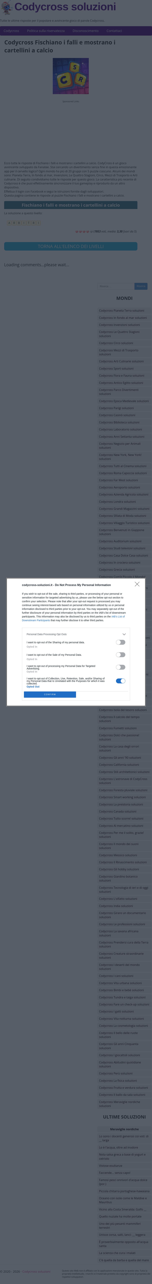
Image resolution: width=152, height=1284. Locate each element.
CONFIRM (50, 694)
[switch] (120, 642)
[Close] (138, 585)
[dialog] (76, 642)
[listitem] (76, 634)
